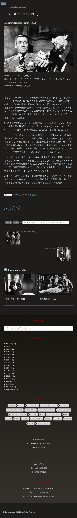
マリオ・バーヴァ (43, 423)
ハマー (21, 405)
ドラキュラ (64, 405)
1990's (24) (10, 368)
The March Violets (39, 448)
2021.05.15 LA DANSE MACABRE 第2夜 (39, 488)
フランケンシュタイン (47, 410)
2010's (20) (10, 373)
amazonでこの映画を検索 (20, 195)
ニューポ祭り (39, 464)
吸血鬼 (12, 405)
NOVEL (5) (10, 384)
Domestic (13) (11, 381)
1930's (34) (10, 352)
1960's (16, 223)
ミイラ (9, 419)
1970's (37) (10, 363)
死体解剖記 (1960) (48, 299)
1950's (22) (10, 357)
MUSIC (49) (10, 376)
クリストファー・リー (40, 223)
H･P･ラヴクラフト (54, 414)
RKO (65, 414)
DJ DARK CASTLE (39, 472)
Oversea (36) (10, 379)
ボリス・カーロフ (64, 410)
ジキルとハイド (37, 419)
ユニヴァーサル (32, 405)
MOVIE (8, 223)
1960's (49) (10, 360)
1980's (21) (10, 365)
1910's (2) (9, 346)
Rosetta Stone (39, 440)
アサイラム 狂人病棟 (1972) (18, 299)
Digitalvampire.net (18, 7)
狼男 (17, 419)
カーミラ (68, 419)
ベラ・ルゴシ (31, 410)
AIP (42, 414)
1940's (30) (10, 354)
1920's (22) (10, 349)
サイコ (31, 423)
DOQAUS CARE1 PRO (39, 468)
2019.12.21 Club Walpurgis (39, 492)
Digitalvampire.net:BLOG (38, 458)
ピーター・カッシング (59, 223)
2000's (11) (10, 371)
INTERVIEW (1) (12, 389)
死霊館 (48, 419)
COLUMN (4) (11, 387)
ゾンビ (25, 419)
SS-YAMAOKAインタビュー (39, 444)
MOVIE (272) (11, 344)
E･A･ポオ (34, 414)
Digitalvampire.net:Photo (38, 482)
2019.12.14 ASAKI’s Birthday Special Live (39, 496)
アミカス (26, 223)
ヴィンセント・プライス (18, 414)
